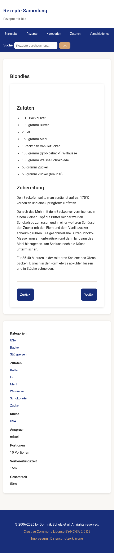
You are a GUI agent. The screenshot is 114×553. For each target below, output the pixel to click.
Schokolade (18, 398)
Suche (8, 45)
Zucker (15, 405)
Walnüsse (17, 391)
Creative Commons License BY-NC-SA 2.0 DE (57, 532)
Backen (15, 347)
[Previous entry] (25, 295)
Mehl (13, 384)
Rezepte (32, 34)
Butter (14, 370)
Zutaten (75, 34)
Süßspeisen (18, 354)
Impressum (39, 538)
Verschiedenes (99, 34)
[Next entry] (89, 295)
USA (13, 340)
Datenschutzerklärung (66, 538)
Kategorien (54, 34)
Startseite (11, 34)
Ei (11, 377)
